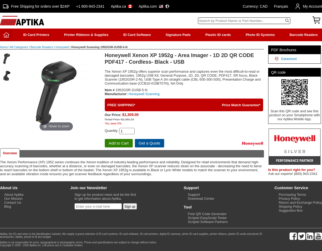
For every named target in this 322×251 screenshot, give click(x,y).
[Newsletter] (98, 206)
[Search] (244, 20)
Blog (7, 206)
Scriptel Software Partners (208, 222)
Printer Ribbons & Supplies (86, 35)
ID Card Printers (36, 35)
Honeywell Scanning (144, 94)
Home (4, 47)
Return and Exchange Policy (300, 202)
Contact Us (12, 202)
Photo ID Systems (260, 35)
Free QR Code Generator (207, 214)
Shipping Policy (290, 206)
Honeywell (62, 47)
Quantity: (112, 131)
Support (194, 195)
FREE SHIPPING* (121, 105)
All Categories (19, 47)
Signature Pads (178, 35)
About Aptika (13, 195)
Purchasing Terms (292, 195)
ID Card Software (137, 35)
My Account (308, 6)
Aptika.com (154, 6)
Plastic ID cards (218, 35)
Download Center (201, 199)
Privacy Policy (289, 199)
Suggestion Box (291, 210)
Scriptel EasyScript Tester (207, 218)
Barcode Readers (304, 35)
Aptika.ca (121, 6)
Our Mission (13, 199)
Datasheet (289, 59)
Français (281, 6)
